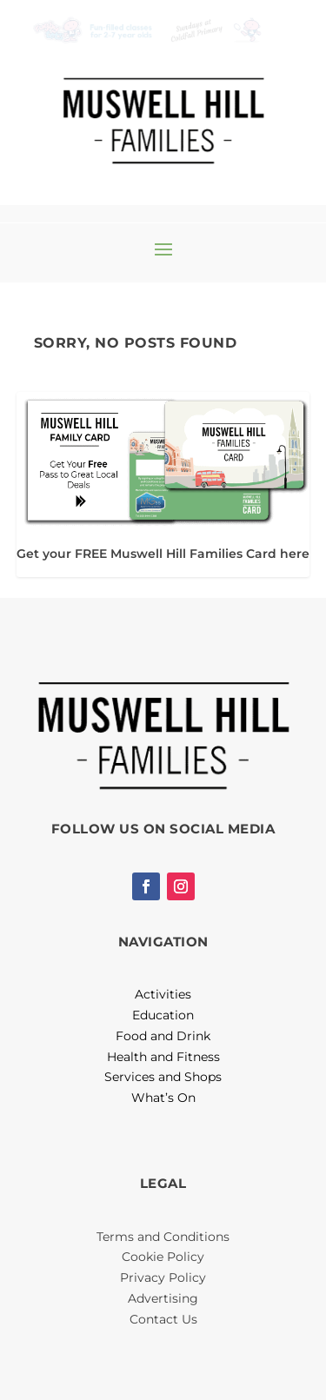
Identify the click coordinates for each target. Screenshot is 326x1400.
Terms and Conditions (163, 1236)
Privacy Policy (163, 1277)
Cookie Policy (163, 1256)
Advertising (163, 1298)
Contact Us (163, 1319)
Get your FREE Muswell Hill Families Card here (163, 553)
